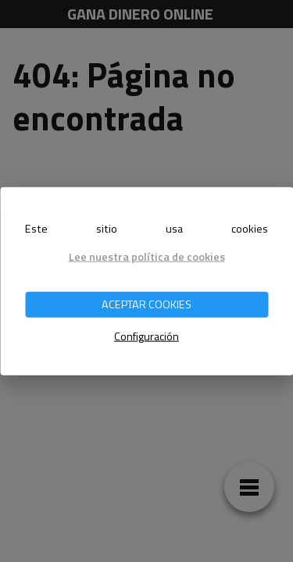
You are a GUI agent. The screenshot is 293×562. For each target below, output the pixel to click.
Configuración (146, 336)
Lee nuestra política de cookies (147, 256)
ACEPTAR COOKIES (146, 304)
